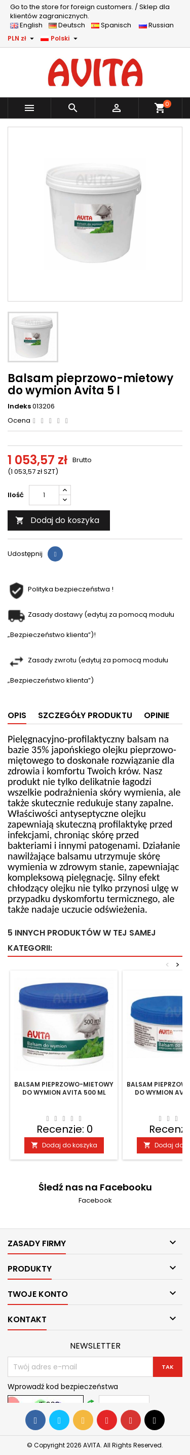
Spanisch (114, 25)
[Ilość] (44, 495)
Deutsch (69, 25)
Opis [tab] (17, 715)
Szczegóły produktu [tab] (85, 715)
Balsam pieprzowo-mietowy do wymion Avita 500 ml (63, 1088)
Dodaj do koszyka (57, 520)
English (29, 25)
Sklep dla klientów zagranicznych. (90, 11)
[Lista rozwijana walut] (22, 38)
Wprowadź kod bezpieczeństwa (63, 1386)
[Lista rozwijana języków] (60, 38)
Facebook (95, 1200)
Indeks (19, 406)
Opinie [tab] (156, 715)
